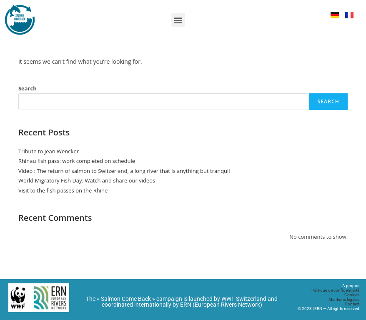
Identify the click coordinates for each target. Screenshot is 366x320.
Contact (352, 304)
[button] (178, 20)
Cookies (351, 294)
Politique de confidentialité (335, 290)
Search (27, 88)
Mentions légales (343, 299)
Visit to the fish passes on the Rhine (63, 190)
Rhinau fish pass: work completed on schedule (76, 161)
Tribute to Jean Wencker (48, 151)
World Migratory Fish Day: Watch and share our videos (86, 180)
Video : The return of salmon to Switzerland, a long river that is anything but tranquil (124, 171)
